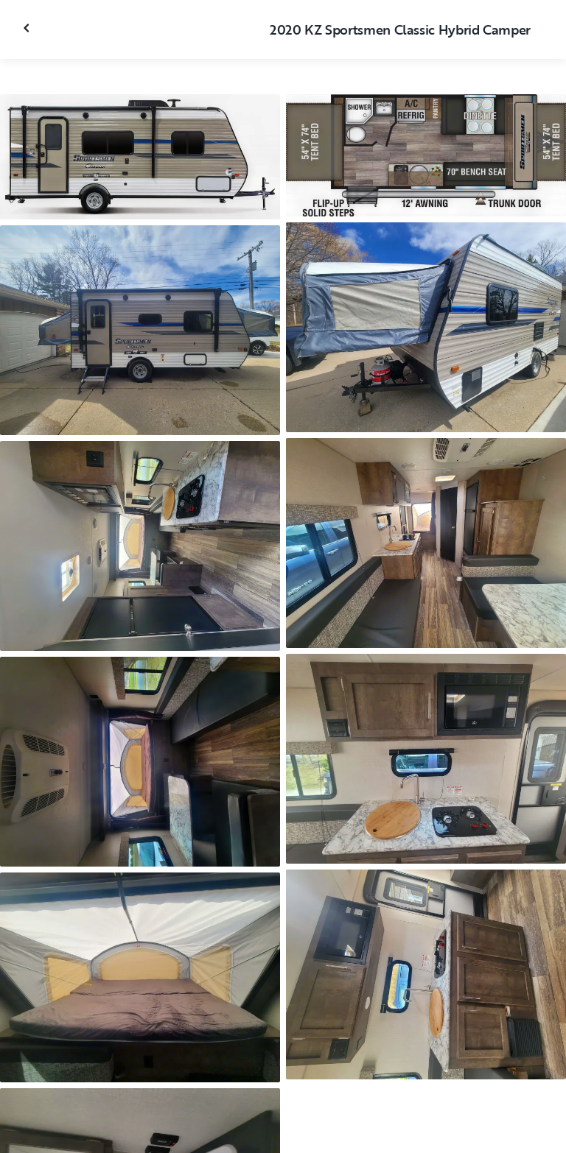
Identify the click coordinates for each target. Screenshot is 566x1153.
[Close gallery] (28, 28)
